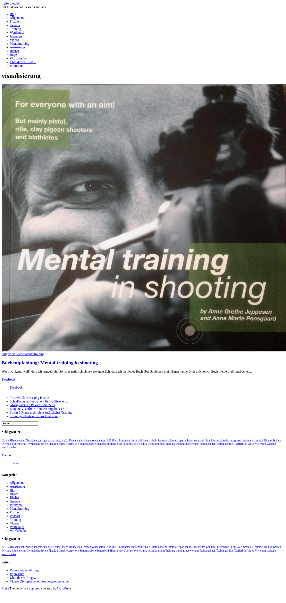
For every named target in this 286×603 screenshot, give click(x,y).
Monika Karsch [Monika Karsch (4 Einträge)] (272, 440)
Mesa (5, 588)
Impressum (17, 65)
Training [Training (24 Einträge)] (170, 443)
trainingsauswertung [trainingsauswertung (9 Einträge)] (187, 443)
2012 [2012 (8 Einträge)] (4, 440)
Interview (16, 36)
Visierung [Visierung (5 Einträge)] (260, 443)
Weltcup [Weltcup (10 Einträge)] (271, 443)
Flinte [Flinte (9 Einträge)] (154, 440)
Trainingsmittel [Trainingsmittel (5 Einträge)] (225, 443)
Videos (14, 40)
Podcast (15, 516)
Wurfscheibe (18, 58)
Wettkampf (17, 32)
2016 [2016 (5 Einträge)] (11, 440)
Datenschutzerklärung (24, 570)
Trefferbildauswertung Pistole (29, 397)
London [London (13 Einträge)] (210, 440)
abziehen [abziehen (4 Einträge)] (20, 440)
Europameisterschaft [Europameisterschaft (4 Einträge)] (130, 440)
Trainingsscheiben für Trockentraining (35, 416)
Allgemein (17, 17)
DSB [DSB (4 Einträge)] (108, 440)
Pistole (14, 21)
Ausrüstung (17, 47)
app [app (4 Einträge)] (45, 440)
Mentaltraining (19, 43)
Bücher (14, 51)
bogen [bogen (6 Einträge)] (64, 440)
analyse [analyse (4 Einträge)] (38, 440)
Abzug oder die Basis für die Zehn (32, 405)
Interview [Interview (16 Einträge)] (173, 440)
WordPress (64, 588)
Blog (13, 14)
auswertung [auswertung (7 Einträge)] (54, 440)
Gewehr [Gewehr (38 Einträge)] (162, 440)
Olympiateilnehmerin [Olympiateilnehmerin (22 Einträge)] (14, 443)
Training (15, 29)
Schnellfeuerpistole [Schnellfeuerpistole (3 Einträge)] (68, 443)
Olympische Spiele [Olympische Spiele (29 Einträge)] (37, 443)
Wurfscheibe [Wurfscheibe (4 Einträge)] (9, 447)
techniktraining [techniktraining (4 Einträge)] (156, 443)
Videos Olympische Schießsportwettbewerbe (39, 581)
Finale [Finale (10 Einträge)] (146, 440)
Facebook (8, 379)
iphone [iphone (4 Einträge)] (189, 440)
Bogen (14, 54)
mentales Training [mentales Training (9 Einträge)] (253, 440)
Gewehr (15, 25)
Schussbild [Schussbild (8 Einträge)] (102, 443)
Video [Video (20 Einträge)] (250, 443)
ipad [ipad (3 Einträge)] (181, 440)
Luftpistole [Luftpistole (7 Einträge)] (235, 440)
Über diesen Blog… (23, 62)
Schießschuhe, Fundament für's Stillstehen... (39, 401)
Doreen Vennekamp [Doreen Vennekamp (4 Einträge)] (94, 440)
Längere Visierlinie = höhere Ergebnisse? (37, 408)
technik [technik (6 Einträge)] (142, 443)
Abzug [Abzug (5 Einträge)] (29, 440)
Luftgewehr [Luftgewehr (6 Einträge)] (222, 440)
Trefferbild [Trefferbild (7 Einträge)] (240, 443)
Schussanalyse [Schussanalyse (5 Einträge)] (87, 443)
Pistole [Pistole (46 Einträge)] (52, 443)
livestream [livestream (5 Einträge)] (199, 440)
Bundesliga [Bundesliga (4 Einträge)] (75, 440)
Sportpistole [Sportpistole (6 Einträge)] (131, 443)
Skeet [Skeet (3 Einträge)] (120, 443)
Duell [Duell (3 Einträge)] (115, 440)
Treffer (6, 455)
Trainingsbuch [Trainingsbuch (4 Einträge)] (207, 443)
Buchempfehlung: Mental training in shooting (50, 362)
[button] (144, 217)
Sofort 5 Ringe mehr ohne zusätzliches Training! (42, 412)
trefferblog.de (10, 3)
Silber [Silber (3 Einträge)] (113, 443)
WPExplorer (32, 588)
